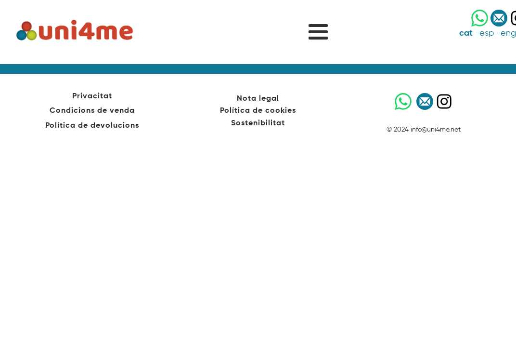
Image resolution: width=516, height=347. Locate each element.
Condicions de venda (92, 111)
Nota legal (258, 99)
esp (486, 33)
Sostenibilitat (258, 123)
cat (466, 33)
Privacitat (92, 96)
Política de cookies (258, 111)
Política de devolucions (92, 126)
